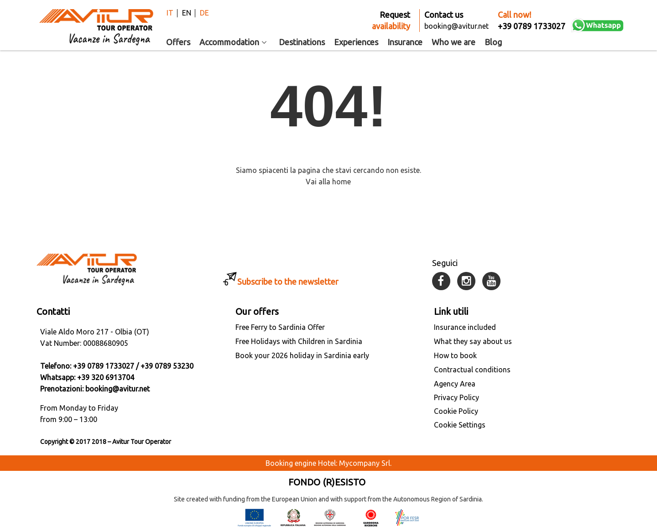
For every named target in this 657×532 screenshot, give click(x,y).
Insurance (404, 42)
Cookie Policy (456, 411)
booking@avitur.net (117, 389)
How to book (455, 355)
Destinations (302, 42)
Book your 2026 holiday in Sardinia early (302, 355)
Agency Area (454, 384)
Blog (493, 42)
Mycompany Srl (364, 463)
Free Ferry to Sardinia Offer (280, 327)
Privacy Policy (456, 397)
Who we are (453, 42)
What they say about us (473, 341)
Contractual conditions (472, 369)
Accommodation (234, 42)
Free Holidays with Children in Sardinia (298, 341)
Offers (178, 42)
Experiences (356, 42)
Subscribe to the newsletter (288, 281)
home (341, 181)
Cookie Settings (459, 424)
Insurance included (465, 327)
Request (391, 21)
